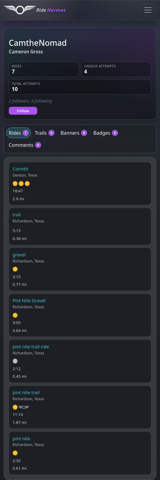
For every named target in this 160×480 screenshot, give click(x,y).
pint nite (21, 438)
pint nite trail (26, 392)
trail (17, 214)
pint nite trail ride (31, 346)
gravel (19, 255)
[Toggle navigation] (147, 10)
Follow (23, 110)
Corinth (20, 169)
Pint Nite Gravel (29, 300)
